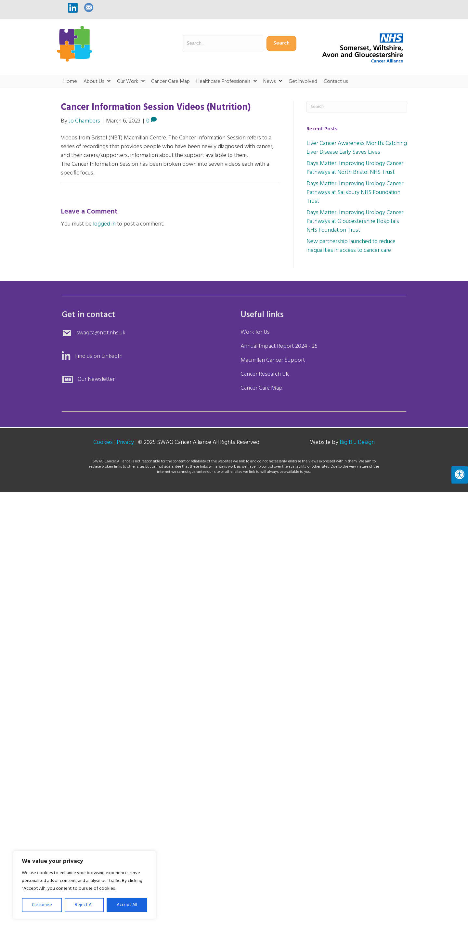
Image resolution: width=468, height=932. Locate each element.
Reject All (84, 905)
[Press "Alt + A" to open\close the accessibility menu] (459, 475)
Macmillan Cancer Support (272, 360)
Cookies (103, 442)
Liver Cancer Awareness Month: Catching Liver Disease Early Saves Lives (356, 148)
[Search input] (223, 43)
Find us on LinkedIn (99, 356)
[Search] (356, 106)
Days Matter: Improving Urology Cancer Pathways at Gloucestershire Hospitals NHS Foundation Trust (354, 221)
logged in (104, 224)
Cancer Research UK (264, 374)
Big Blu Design (357, 442)
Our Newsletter (96, 379)
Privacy (125, 442)
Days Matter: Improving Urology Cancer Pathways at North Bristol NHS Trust (354, 168)
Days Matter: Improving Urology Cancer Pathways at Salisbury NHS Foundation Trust (354, 192)
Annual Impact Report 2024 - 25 (279, 346)
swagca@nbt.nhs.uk (100, 333)
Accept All (127, 905)
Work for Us (255, 332)
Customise (42, 905)
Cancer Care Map (261, 388)
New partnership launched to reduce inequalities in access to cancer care (351, 246)
